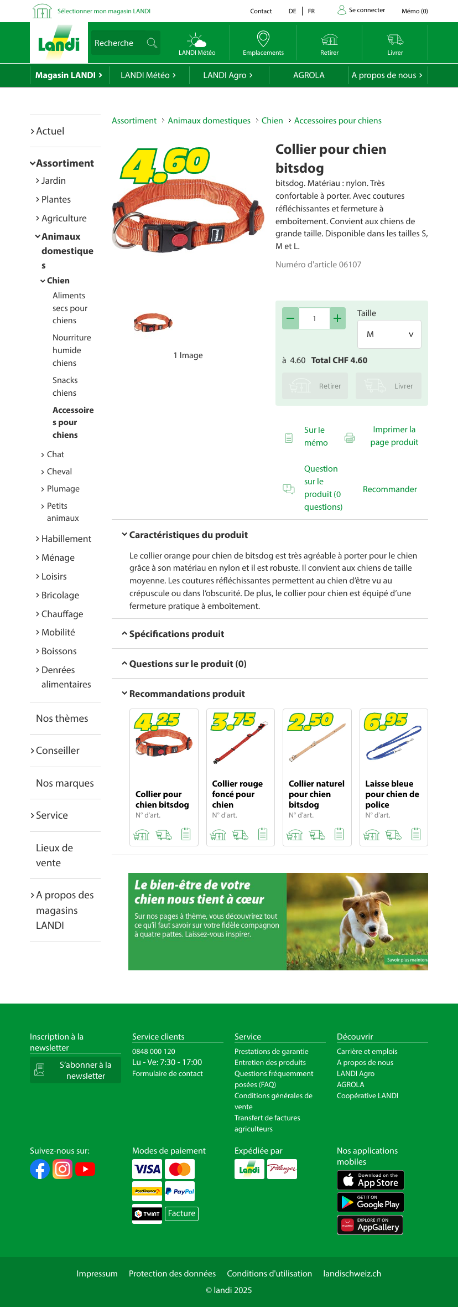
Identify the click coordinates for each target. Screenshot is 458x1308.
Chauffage (62, 613)
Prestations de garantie (272, 1051)
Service (52, 814)
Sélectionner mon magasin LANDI (104, 11)
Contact (261, 11)
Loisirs (54, 576)
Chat (55, 454)
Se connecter (367, 10)
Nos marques (65, 782)
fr (311, 11)
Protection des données (172, 1273)
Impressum (97, 1273)
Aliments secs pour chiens (70, 308)
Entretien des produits (270, 1062)
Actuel (50, 130)
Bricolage (60, 594)
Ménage (58, 557)
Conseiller (58, 750)
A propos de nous (383, 75)
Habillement (66, 538)
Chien (58, 280)
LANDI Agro (224, 75)
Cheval (59, 471)
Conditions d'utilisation (269, 1273)
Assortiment (65, 162)
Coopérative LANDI (367, 1095)
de (292, 11)
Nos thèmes (62, 718)
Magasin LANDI (65, 75)
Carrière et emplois (367, 1051)
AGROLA (309, 75)
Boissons (59, 650)
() (415, 11)
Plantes (56, 199)
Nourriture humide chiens (72, 350)
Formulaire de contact (167, 1073)
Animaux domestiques (67, 250)
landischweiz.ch (353, 1273)
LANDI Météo (145, 75)
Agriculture (64, 217)
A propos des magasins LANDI (65, 910)
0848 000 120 (153, 1051)
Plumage (63, 488)
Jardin (53, 180)
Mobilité (58, 631)
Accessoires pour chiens (73, 423)
